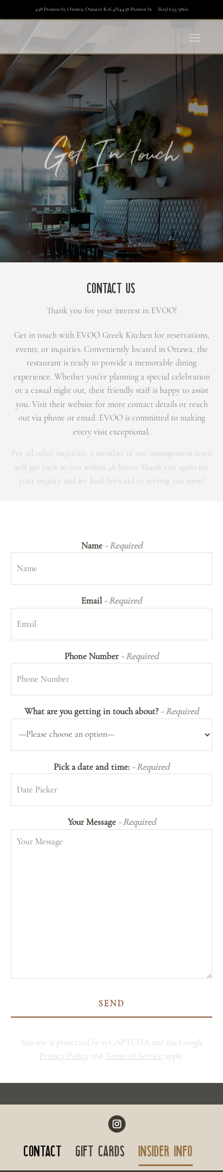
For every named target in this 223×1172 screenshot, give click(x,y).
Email (111, 600)
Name (111, 545)
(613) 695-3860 (173, 9)
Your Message (112, 822)
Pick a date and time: (111, 767)
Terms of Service (133, 1056)
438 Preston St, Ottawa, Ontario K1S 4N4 (94, 9)
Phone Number (111, 656)
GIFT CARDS (100, 1154)
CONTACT (43, 1154)
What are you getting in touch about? (111, 711)
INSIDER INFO (166, 1154)
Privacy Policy (64, 1056)
